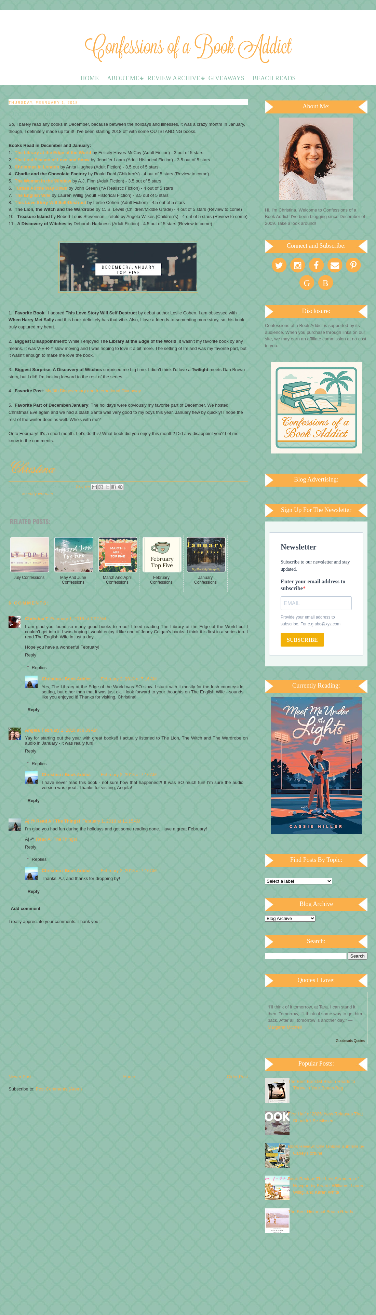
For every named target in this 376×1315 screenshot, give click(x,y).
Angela (32, 730)
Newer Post (20, 1076)
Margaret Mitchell (285, 1027)
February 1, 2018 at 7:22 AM (78, 618)
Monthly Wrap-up (37, 494)
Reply (30, 655)
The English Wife (33, 195)
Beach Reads (274, 78)
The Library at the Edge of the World (53, 152)
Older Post (237, 1076)
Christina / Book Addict (66, 678)
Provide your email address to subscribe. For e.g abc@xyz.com (310, 620)
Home (89, 78)
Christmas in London (37, 167)
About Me (123, 78)
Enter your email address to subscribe (313, 585)
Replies (39, 667)
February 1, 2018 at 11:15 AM (111, 821)
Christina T (36, 618)
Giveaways (226, 78)
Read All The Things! (56, 839)
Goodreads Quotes (350, 1041)
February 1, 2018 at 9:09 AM (69, 730)
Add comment (26, 908)
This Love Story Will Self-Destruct (50, 202)
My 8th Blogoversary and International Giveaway (93, 390)
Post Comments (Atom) (59, 1089)
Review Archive (173, 78)
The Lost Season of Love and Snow (52, 159)
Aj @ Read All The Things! (52, 821)
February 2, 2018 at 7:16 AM (129, 678)
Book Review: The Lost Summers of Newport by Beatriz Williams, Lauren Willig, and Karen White (326, 1185)
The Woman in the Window (43, 181)
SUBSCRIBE (302, 640)
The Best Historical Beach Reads (320, 1211)
